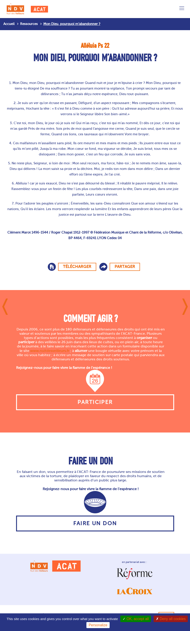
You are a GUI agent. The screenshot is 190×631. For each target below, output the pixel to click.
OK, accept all (136, 619)
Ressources (29, 24)
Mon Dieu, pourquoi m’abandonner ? (71, 24)
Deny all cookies (171, 619)
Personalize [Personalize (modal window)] (98, 625)
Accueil (9, 24)
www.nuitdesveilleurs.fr (49, 351)
